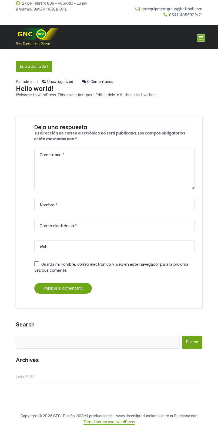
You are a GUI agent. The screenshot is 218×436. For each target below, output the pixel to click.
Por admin (24, 81)
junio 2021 (25, 377)
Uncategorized (60, 81)
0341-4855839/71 (182, 15)
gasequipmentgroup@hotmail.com (168, 9)
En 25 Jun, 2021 (34, 66)
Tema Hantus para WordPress (109, 422)
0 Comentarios (97, 81)
